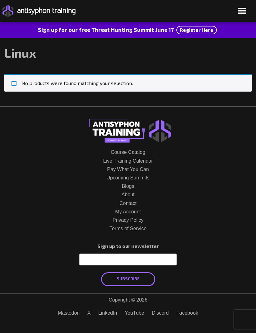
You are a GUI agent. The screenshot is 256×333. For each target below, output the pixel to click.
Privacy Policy (128, 220)
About (128, 194)
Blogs (128, 186)
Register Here (196, 30)
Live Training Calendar (128, 161)
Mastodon (69, 313)
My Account (128, 211)
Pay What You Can (128, 169)
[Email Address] (128, 259)
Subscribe (128, 278)
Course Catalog (128, 152)
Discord (160, 313)
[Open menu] (242, 11)
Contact (128, 203)
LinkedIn (107, 313)
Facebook (187, 313)
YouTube (134, 313)
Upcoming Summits (128, 177)
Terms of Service (128, 228)
